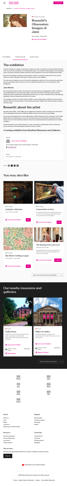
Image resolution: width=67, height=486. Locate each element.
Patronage (37, 422)
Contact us (6, 424)
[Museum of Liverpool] (18, 377)
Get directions (12, 147)
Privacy (15, 480)
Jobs (4, 420)
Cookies (37, 480)
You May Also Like (20, 57)
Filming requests (39, 440)
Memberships (38, 418)
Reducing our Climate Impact (11, 426)
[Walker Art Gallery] (18, 393)
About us (6, 418)
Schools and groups (9, 436)
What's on (9, 8)
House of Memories (9, 438)
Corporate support (39, 420)
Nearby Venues (34, 57)
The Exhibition (6, 57)
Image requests (7, 442)
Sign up (7, 456)
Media (5, 422)
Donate (36, 424)
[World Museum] (49, 377)
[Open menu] (4, 3)
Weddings (37, 442)
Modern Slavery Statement (26, 480)
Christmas (37, 438)
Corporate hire (38, 436)
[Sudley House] (49, 393)
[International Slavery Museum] (18, 385)
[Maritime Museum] (49, 385)
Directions (27, 348)
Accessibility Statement (48, 480)
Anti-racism (6, 440)
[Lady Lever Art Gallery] (18, 400)
